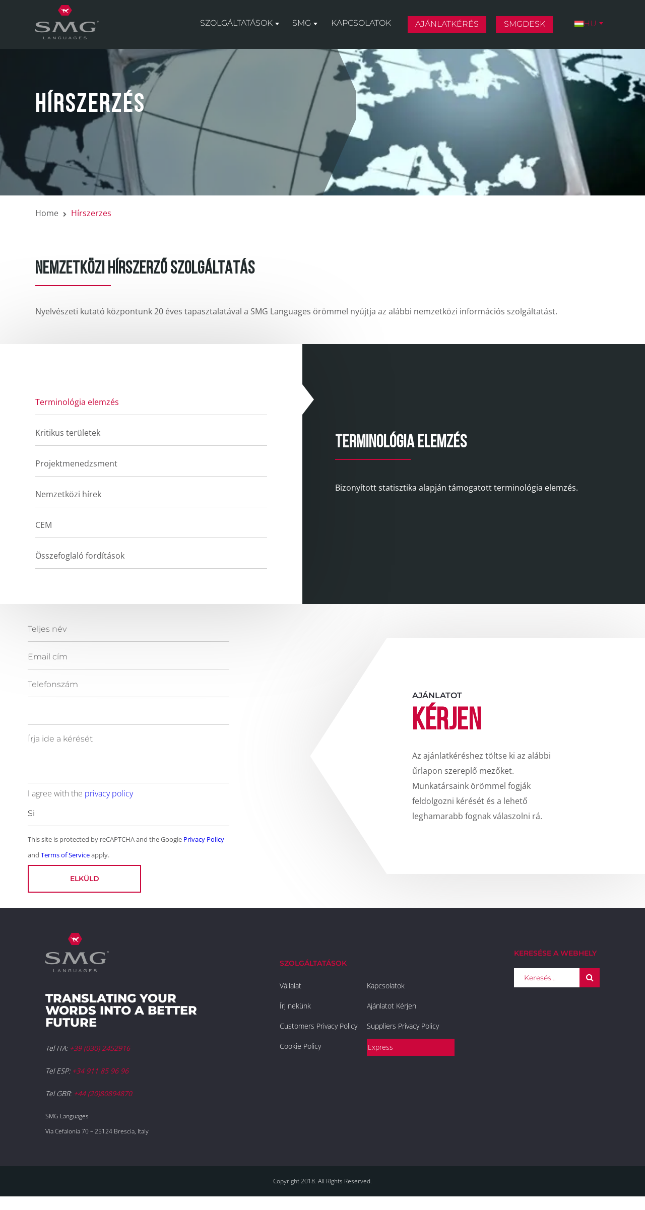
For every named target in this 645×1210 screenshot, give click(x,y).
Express (380, 1047)
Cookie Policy (300, 1046)
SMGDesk (525, 27)
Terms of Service (65, 854)
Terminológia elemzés (77, 402)
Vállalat (290, 985)
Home (46, 213)
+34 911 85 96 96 (100, 1070)
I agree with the (80, 793)
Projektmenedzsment (76, 463)
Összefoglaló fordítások (79, 555)
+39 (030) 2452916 (100, 1048)
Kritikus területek (67, 432)
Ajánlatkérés (448, 27)
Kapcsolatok (363, 26)
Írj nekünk (295, 1006)
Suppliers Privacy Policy (403, 1026)
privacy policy (109, 793)
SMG (304, 26)
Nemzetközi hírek (68, 494)
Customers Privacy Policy (318, 1026)
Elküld (84, 878)
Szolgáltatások (240, 26)
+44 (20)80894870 (103, 1093)
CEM (43, 524)
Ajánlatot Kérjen (391, 1006)
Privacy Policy (203, 839)
